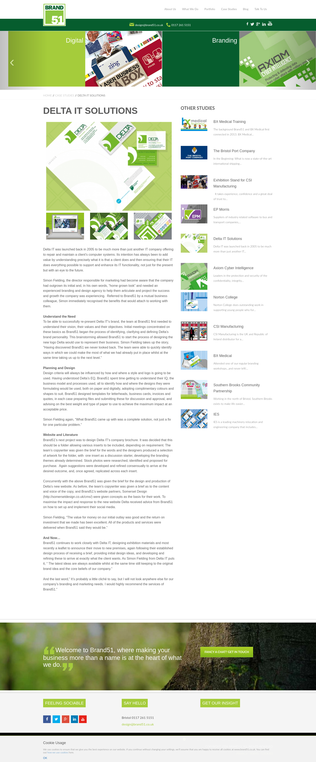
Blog (245, 9)
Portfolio (209, 9)
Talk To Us (261, 9)
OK (45, 758)
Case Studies (229, 9)
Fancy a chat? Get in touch (227, 652)
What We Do (190, 9)
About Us (170, 9)
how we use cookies (57, 752)
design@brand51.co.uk (149, 25)
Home (47, 95)
